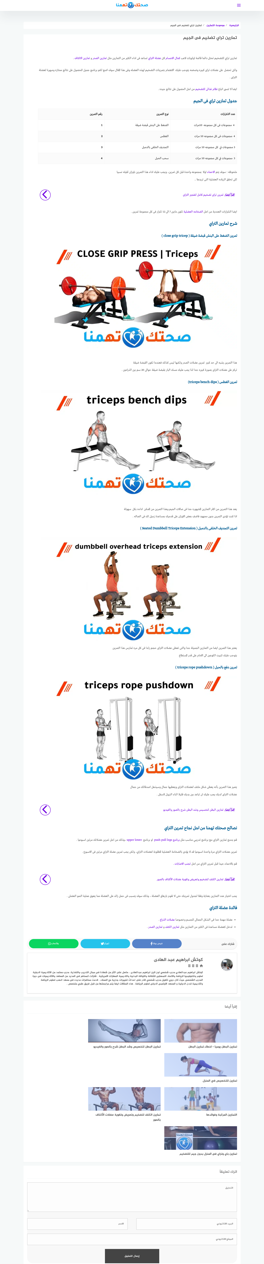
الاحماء (211, 172)
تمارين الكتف (172, 925)
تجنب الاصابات (183, 862)
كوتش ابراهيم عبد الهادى (178, 957)
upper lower (135, 838)
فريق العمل (123, 1242)
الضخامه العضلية (193, 211)
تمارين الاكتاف (82, 58)
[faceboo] (138, 1230)
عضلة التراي (154, 58)
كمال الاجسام (173, 58)
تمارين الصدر (100, 58)
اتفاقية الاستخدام (188, 1242)
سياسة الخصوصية (164, 1242)
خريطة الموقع (142, 1242)
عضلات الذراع (167, 917)
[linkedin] (126, 1230)
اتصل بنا (74, 1242)
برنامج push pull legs (167, 838)
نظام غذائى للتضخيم (206, 89)
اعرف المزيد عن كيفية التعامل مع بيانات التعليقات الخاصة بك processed (131, 1205)
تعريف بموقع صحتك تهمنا (97, 1242)
